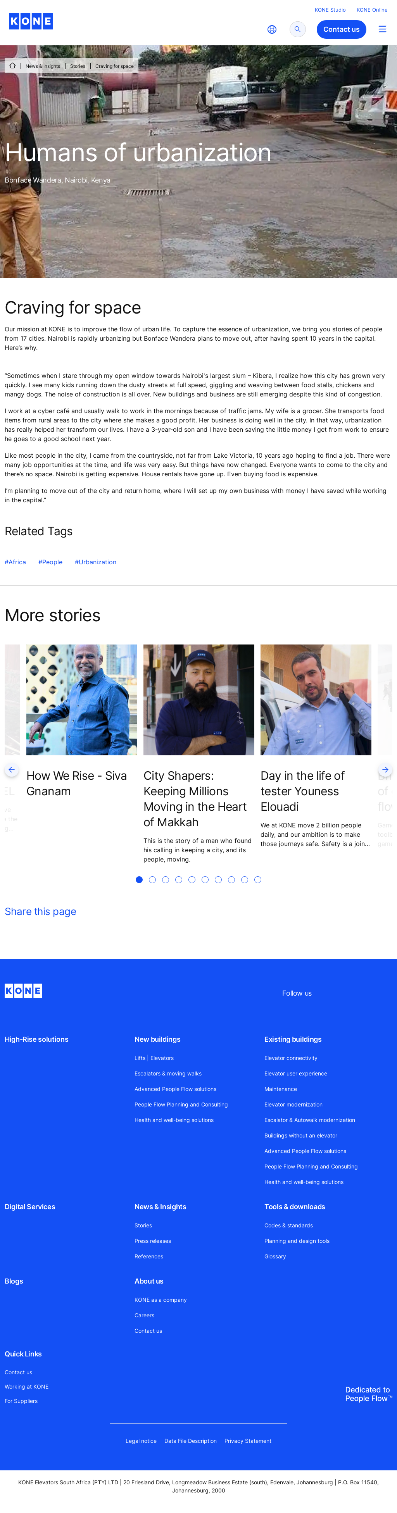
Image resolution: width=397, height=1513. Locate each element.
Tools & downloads (294, 1207)
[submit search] (297, 29)
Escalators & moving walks (168, 1073)
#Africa (15, 562)
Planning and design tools (297, 1240)
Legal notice (141, 1440)
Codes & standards (288, 1225)
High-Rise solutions (36, 1039)
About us (149, 1281)
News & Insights (43, 66)
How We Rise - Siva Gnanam (76, 783)
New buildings (157, 1039)
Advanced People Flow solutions (175, 1089)
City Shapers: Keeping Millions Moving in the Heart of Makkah (195, 799)
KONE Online (372, 10)
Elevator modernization (293, 1104)
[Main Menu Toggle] (382, 29)
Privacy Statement (247, 1440)
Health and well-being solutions (174, 1120)
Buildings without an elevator (300, 1135)
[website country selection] (272, 29)
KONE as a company (161, 1299)
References (149, 1256)
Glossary (275, 1256)
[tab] (139, 889)
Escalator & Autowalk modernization (309, 1120)
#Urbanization (95, 562)
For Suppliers (21, 1401)
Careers (144, 1315)
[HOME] (12, 65)
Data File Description (190, 1440)
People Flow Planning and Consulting (181, 1104)
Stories (77, 66)
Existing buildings (293, 1039)
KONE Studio (330, 10)
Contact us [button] (341, 29)
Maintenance (280, 1089)
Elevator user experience (295, 1073)
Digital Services (30, 1207)
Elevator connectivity (291, 1058)
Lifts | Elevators (154, 1058)
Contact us (148, 1330)
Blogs (14, 1281)
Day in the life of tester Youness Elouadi (303, 791)
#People (50, 562)
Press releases (153, 1240)
